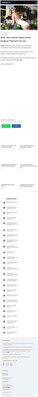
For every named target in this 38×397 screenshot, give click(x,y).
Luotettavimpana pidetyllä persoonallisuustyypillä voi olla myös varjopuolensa (12, 280)
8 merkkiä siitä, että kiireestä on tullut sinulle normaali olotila (12, 316)
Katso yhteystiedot (6, 387)
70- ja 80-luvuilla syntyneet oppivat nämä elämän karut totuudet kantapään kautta (12, 301)
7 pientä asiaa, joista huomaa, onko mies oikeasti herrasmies (13, 327)
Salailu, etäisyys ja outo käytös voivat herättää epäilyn (13, 202)
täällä (8, 352)
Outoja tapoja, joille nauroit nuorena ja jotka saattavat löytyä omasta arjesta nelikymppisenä (12, 322)
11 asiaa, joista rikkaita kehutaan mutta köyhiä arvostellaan (11, 290)
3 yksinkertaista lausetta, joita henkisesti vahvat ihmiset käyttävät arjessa (13, 230)
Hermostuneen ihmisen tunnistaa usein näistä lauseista (11, 306)
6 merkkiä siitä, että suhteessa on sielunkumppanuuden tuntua (13, 263)
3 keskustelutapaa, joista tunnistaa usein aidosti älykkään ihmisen (12, 218)
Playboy (3, 45)
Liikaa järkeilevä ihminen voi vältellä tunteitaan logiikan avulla (12, 213)
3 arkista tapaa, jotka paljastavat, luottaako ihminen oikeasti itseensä (13, 258)
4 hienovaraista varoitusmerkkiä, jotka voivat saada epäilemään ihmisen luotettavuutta (12, 274)
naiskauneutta (8, 121)
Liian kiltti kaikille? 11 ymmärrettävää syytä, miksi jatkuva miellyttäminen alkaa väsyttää (12, 247)
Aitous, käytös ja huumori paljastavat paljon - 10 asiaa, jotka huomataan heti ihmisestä (12, 241)
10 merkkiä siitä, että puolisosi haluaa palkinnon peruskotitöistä (12, 311)
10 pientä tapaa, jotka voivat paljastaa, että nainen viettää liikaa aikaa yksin (12, 235)
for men (2, 121)
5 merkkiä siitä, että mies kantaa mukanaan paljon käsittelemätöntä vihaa (12, 208)
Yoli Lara (19, 121)
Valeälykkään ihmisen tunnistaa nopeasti (11, 252)
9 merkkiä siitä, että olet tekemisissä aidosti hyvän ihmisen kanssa (12, 333)
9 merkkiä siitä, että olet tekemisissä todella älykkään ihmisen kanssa (12, 285)
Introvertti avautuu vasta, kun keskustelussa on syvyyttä (12, 295)
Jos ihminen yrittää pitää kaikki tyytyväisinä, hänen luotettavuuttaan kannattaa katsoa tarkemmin (12, 223)
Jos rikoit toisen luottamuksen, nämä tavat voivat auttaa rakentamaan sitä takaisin (13, 268)
